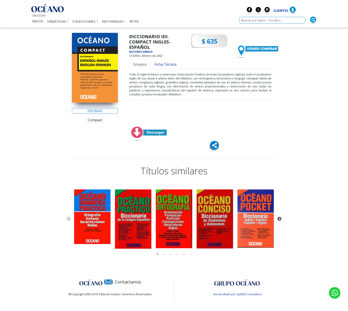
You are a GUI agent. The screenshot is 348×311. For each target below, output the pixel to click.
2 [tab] (164, 254)
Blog (135, 20)
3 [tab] (170, 254)
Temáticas (56, 21)
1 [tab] (157, 254)
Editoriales (112, 21)
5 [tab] (184, 254)
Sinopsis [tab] (140, 64)
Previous (68, 219)
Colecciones (83, 21)
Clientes (280, 10)
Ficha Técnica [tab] (165, 64)
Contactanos (128, 282)
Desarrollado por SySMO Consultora (237, 294)
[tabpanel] (92, 216)
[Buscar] (313, 19)
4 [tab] (177, 254)
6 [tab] (190, 254)
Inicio (38, 20)
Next (279, 219)
